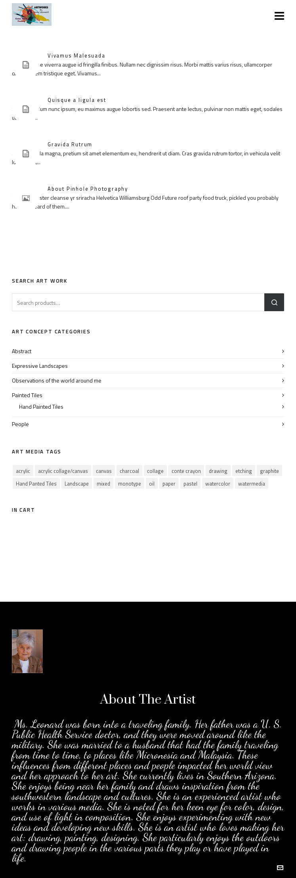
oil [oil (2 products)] (152, 484)
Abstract (21, 351)
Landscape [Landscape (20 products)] (77, 484)
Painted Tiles (27, 395)
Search (274, 302)
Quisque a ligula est (77, 100)
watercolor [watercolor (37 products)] (217, 484)
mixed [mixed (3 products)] (103, 484)
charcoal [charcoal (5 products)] (129, 471)
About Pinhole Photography (88, 189)
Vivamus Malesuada (76, 55)
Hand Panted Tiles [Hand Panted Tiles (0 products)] (36, 484)
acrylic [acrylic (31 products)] (23, 471)
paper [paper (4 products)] (169, 484)
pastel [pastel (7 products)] (190, 484)
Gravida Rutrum (70, 144)
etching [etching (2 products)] (243, 471)
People (20, 424)
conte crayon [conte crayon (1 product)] (186, 471)
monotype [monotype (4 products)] (129, 484)
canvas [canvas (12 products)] (104, 471)
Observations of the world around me (56, 380)
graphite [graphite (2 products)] (269, 471)
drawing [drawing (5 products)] (218, 471)
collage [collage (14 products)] (155, 471)
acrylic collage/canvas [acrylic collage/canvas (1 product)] (63, 471)
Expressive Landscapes (40, 366)
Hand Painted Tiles (41, 406)
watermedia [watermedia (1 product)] (251, 484)
